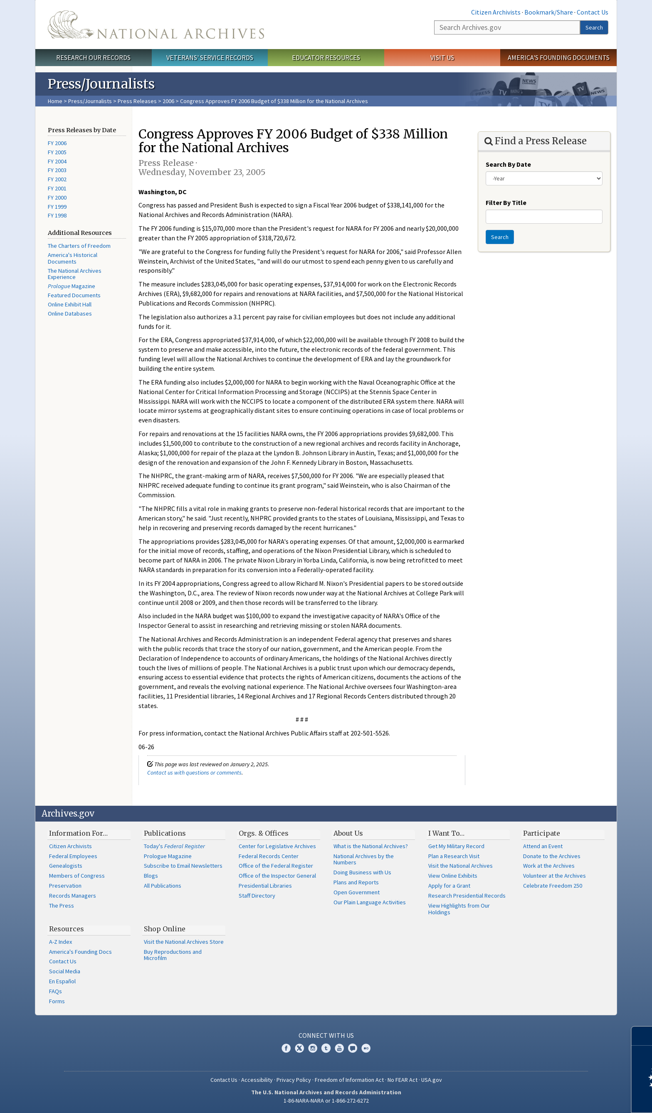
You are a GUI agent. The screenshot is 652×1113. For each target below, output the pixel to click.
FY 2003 (57, 170)
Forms (57, 1001)
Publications (165, 833)
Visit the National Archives (460, 865)
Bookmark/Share (548, 12)
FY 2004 (57, 161)
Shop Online (164, 929)
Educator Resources (326, 57)
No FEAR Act (402, 1079)
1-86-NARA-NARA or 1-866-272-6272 (326, 1100)
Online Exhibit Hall (69, 304)
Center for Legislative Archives (277, 846)
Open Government (356, 892)
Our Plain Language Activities (369, 902)
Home (55, 101)
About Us (348, 833)
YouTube (339, 1048)
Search (594, 27)
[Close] (642, 1036)
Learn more (578, 1098)
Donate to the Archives (551, 856)
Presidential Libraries (265, 885)
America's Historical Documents (72, 258)
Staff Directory (257, 895)
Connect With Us (326, 1035)
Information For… (78, 833)
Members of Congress (77, 875)
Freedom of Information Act (349, 1079)
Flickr (366, 1048)
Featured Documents (74, 295)
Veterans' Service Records (209, 57)
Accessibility (257, 1079)
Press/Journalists (90, 101)
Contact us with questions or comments (194, 772)
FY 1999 (57, 206)
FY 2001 (57, 188)
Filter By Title (506, 202)
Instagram (313, 1048)
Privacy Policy (294, 1079)
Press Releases (137, 101)
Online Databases (70, 313)
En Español (62, 981)
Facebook (286, 1048)
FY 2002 (57, 179)
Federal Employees (73, 856)
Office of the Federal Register (276, 865)
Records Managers (72, 895)
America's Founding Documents (559, 57)
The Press (61, 905)
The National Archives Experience (74, 274)
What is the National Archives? (370, 846)
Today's (174, 846)
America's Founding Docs (80, 951)
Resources (66, 929)
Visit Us (442, 57)
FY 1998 (57, 215)
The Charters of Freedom (79, 245)
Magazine (71, 286)
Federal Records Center (269, 856)
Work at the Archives (549, 865)
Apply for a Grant (449, 885)
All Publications (162, 885)
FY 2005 (57, 152)
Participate (541, 833)
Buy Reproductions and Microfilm (173, 955)
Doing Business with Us (362, 872)
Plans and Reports (356, 882)
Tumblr (326, 1048)
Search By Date (508, 164)
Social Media (64, 971)
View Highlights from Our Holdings (459, 909)
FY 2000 (57, 197)
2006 (168, 101)
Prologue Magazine (168, 856)
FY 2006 (57, 143)
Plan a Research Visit (453, 856)
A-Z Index (60, 941)
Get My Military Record (456, 846)
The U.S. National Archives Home (156, 24)
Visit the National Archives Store (184, 941)
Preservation (65, 885)
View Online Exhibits (452, 875)
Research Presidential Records (467, 895)
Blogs (151, 875)
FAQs (55, 991)
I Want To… (446, 833)
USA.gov (431, 1079)
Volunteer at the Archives (554, 875)
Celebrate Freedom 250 (552, 885)
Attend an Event (543, 846)
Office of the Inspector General (277, 875)
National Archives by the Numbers (363, 859)
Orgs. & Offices (264, 833)
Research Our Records (93, 57)
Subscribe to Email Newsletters (183, 865)
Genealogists (65, 865)
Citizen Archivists (496, 12)
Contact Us (592, 12)
